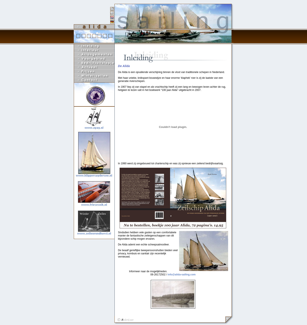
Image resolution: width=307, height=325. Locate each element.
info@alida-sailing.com (181, 274)
